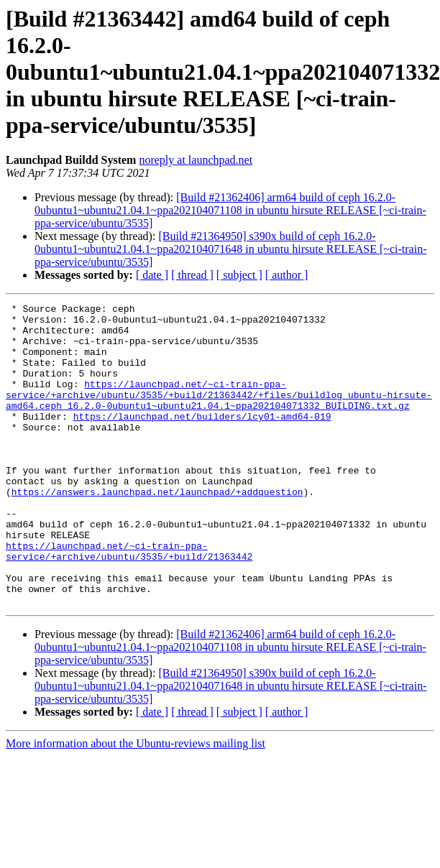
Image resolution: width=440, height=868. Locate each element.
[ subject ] (239, 275)
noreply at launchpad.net (195, 160)
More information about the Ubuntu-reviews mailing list (135, 804)
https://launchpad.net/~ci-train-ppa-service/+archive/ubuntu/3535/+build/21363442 (129, 601)
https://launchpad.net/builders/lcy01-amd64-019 (202, 439)
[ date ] (152, 275)
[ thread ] (192, 275)
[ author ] (286, 275)
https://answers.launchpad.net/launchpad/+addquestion (157, 530)
